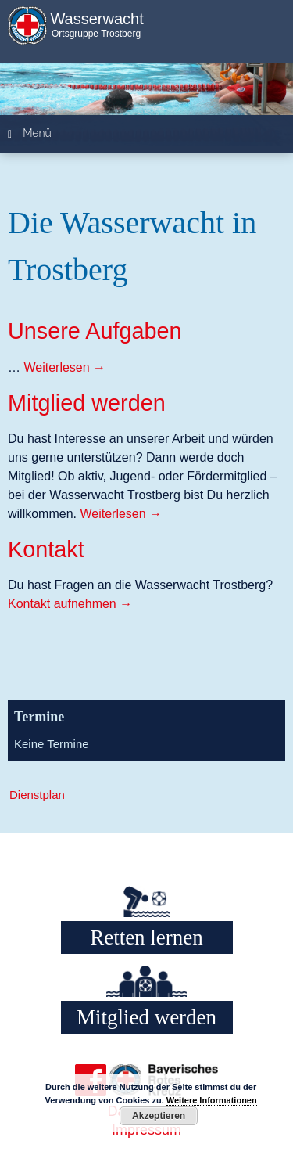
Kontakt (46, 549)
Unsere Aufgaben (95, 331)
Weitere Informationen (211, 1100)
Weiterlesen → (64, 367)
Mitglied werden (87, 403)
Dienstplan (37, 794)
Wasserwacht (96, 18)
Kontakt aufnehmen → (70, 603)
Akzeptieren (158, 1115)
